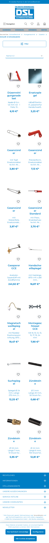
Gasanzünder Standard (35, 210)
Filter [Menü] (24, 43)
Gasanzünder (14, 152)
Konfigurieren (38, 532)
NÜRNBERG (32, 30)
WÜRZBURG (19, 30)
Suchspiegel (14, 382)
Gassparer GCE (14, 267)
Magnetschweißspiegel (14, 326)
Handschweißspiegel (35, 267)
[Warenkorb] (44, 24)
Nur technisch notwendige (17, 532)
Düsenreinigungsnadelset (14, 95)
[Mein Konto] (38, 24)
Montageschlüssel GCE (35, 326)
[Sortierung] (24, 56)
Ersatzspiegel (35, 94)
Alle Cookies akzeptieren (25, 539)
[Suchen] (26, 24)
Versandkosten (38, 515)
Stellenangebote (11, 486)
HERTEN (44, 30)
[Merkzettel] (32, 24)
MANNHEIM (7, 30)
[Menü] (9, 24)
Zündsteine (35, 382)
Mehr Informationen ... (34, 527)
